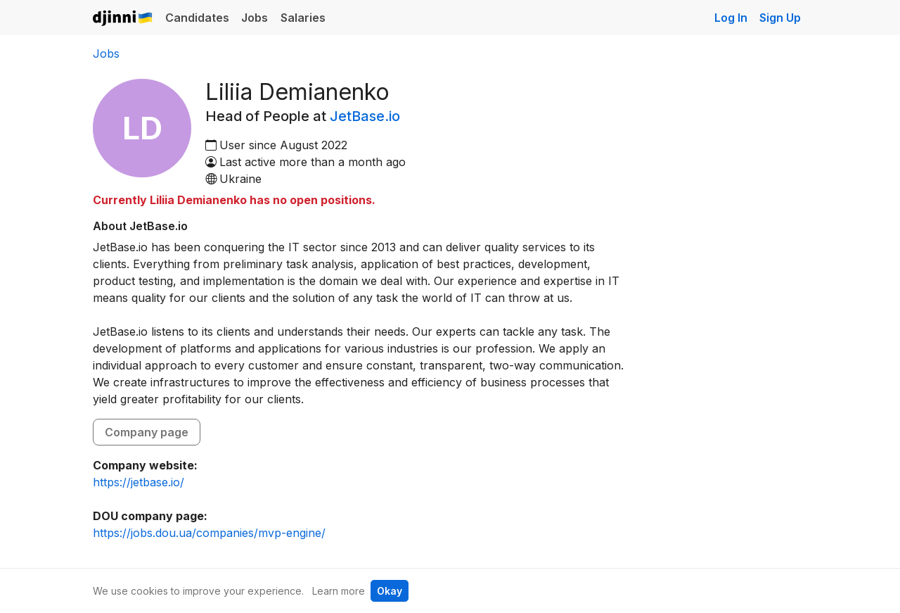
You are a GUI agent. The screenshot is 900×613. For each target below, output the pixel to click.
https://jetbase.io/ (138, 482)
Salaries (303, 18)
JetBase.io (365, 116)
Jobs (254, 18)
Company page (146, 432)
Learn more (338, 591)
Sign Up (780, 18)
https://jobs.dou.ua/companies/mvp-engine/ (209, 533)
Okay (389, 591)
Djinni (123, 18)
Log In (730, 18)
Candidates (197, 18)
